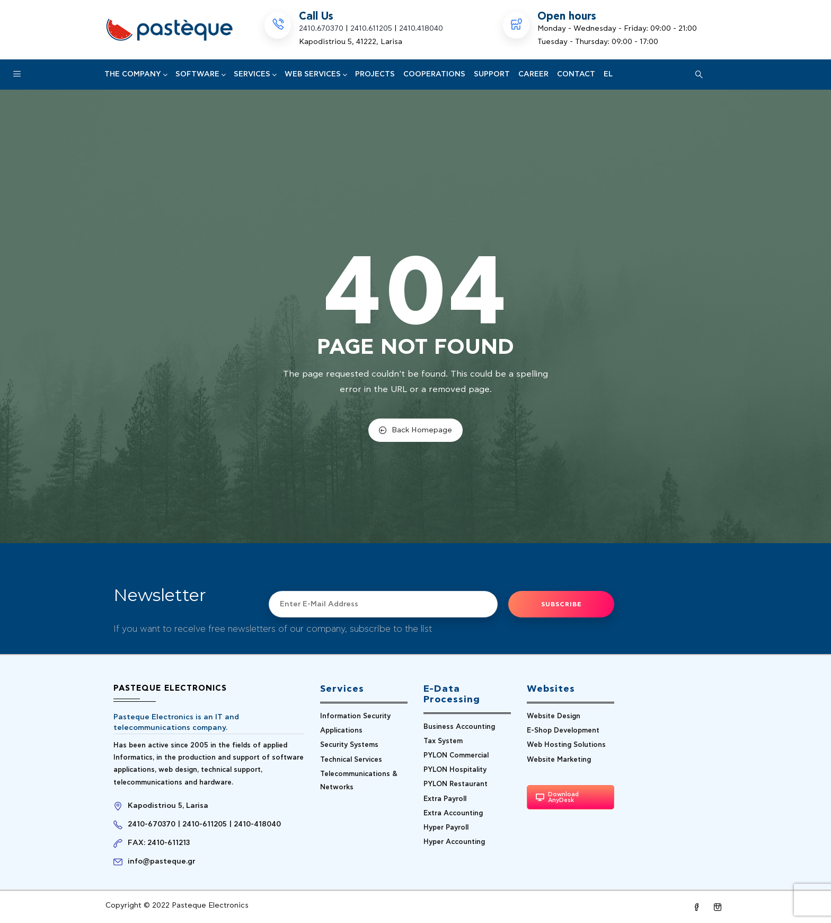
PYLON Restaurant (455, 784)
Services (255, 74)
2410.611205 (371, 28)
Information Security (355, 716)
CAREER (533, 74)
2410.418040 (421, 28)
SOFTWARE (200, 74)
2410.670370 (321, 28)
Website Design (553, 716)
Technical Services (351, 759)
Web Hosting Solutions (566, 745)
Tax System (443, 741)
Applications (341, 730)
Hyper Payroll (445, 827)
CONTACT (576, 74)
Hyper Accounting (454, 842)
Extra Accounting (453, 813)
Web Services (316, 74)
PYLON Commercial (456, 755)
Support (492, 74)
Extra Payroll (444, 799)
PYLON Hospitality (455, 770)
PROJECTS (375, 74)
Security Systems (349, 745)
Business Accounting (459, 727)
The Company (135, 74)
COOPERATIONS (434, 74)
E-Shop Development (563, 730)
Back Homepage (415, 430)
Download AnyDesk (557, 797)
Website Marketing (559, 759)
